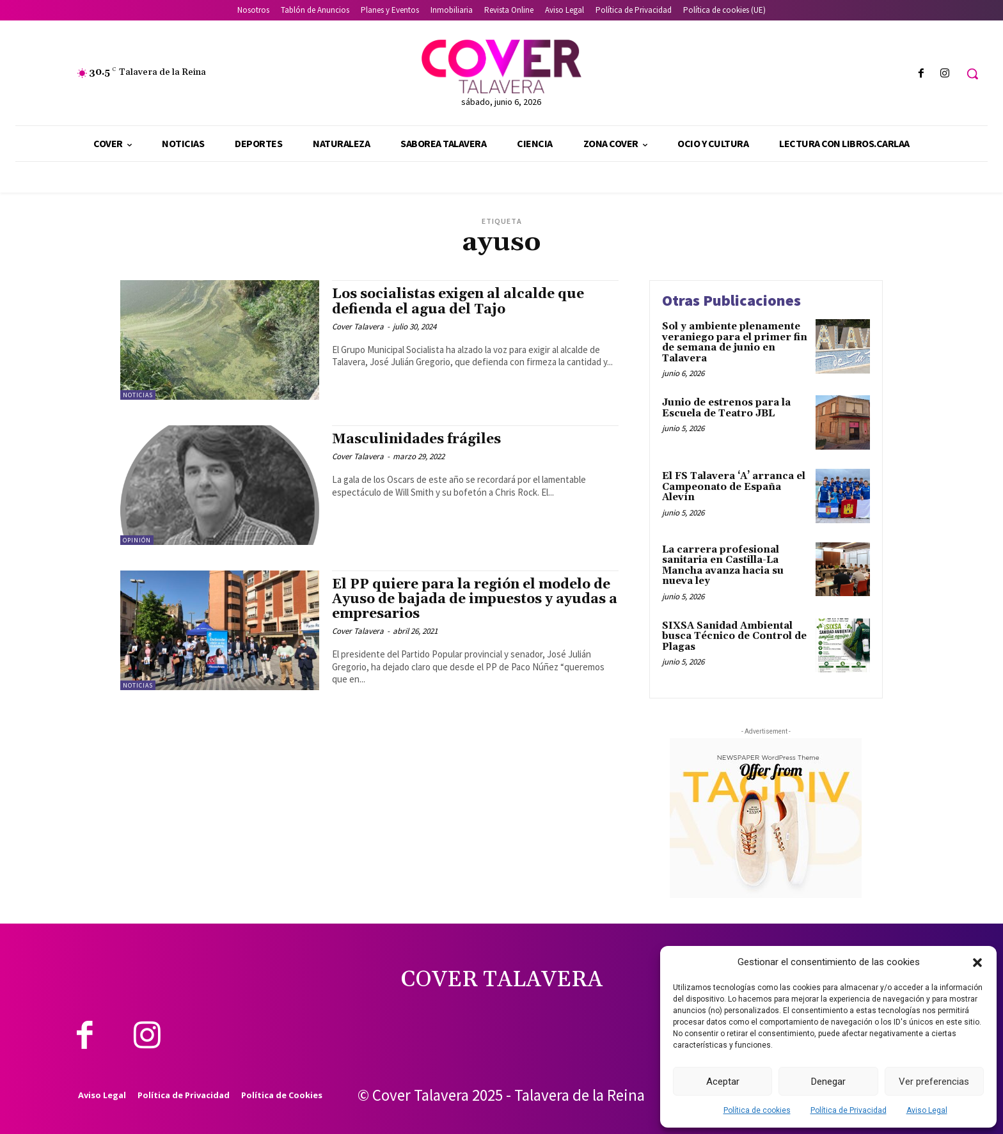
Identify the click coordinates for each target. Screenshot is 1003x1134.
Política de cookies (757, 1110)
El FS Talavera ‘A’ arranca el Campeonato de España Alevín (733, 486)
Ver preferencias (934, 1081)
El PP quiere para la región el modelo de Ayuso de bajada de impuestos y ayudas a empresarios (474, 599)
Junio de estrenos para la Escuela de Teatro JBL (726, 408)
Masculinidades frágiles (416, 439)
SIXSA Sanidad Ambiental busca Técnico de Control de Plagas (734, 636)
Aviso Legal (926, 1110)
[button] (977, 962)
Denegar (828, 1081)
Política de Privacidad (848, 1110)
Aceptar (722, 1081)
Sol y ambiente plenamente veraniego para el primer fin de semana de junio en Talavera (734, 342)
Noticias (138, 395)
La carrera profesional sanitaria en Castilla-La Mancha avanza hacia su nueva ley (723, 566)
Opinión (137, 540)
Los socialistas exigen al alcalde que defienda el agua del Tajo (458, 301)
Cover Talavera (358, 326)
